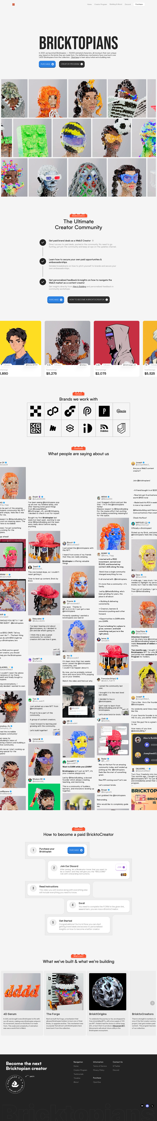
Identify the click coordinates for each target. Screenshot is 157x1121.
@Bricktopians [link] (137, 704)
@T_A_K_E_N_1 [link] (69, 609)
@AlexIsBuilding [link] (16, 519)
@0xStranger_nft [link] (35, 511)
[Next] (152, 1003)
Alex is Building (79, 286)
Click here (75, 57)
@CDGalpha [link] (53, 511)
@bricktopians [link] (17, 623)
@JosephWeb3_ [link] (40, 509)
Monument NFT (119, 1026)
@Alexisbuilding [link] (140, 510)
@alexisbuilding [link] (137, 731)
